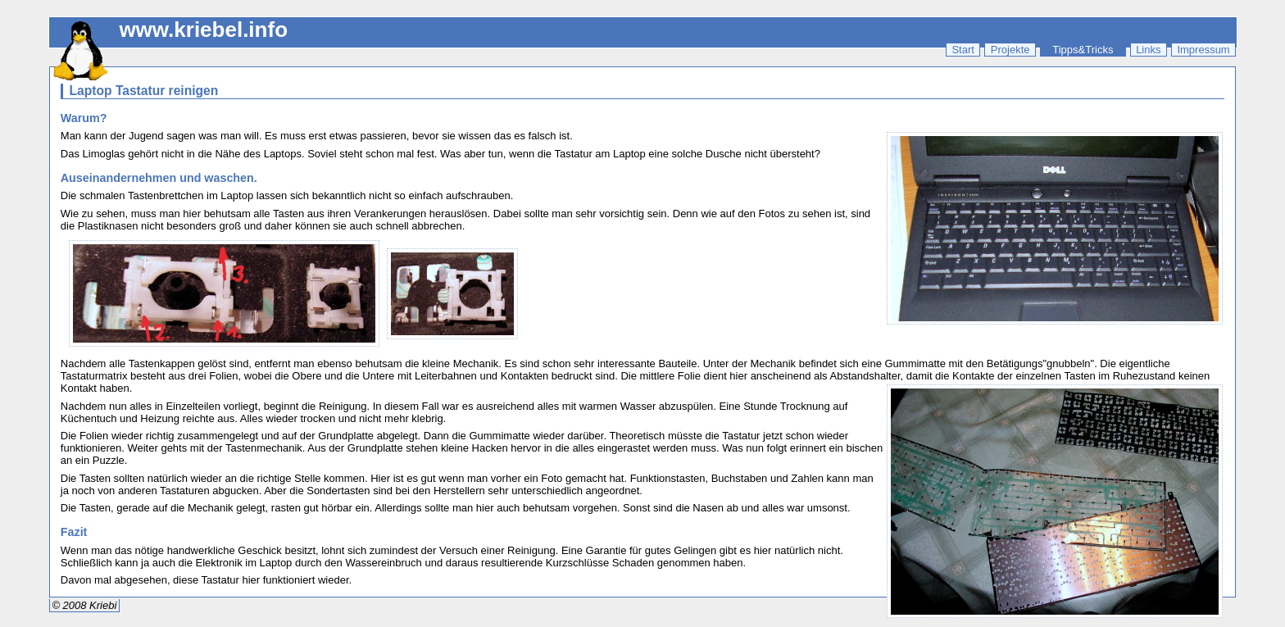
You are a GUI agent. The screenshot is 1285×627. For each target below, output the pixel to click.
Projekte (1010, 49)
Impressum (1203, 49)
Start (962, 49)
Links (1148, 49)
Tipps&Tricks (1082, 49)
